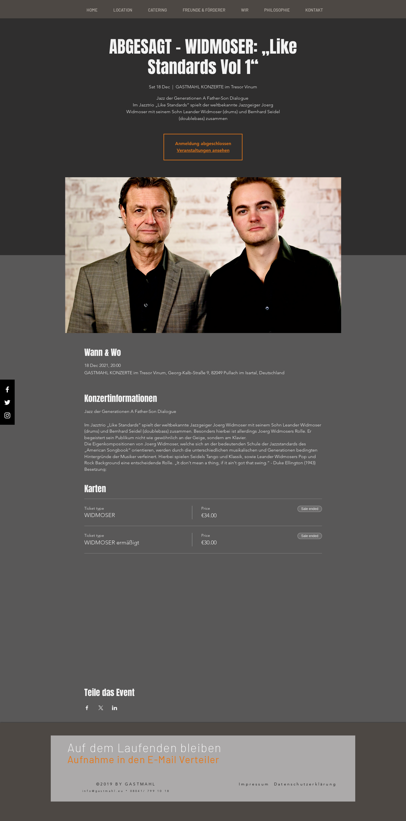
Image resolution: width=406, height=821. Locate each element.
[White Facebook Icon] (7, 389)
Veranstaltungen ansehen (203, 150)
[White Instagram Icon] (7, 415)
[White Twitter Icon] (7, 402)
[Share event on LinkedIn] (114, 708)
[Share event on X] (100, 708)
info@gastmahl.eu (103, 791)
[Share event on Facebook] (87, 708)
